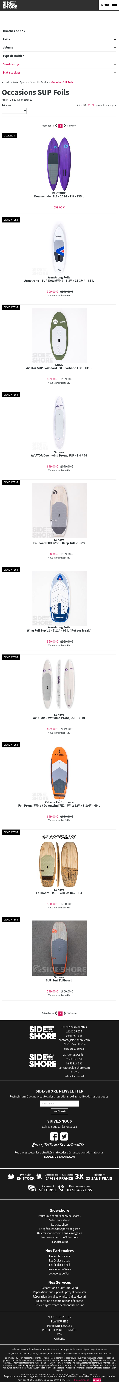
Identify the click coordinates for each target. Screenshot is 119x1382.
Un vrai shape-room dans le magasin (59, 1233)
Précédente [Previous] (49, 125)
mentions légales (59, 1326)
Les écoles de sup (59, 1260)
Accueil (6, 82)
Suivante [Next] (70, 125)
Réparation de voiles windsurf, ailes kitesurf (59, 1296)
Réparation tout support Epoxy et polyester (59, 1292)
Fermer (97, 1380)
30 (84, 105)
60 (89, 105)
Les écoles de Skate (59, 1269)
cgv (59, 1334)
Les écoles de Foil (59, 1265)
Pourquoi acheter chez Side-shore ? (59, 1216)
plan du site (59, 1321)
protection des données (59, 1330)
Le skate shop (59, 1225)
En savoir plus (81, 1379)
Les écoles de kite (59, 1256)
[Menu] (109, 5)
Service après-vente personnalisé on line (59, 1305)
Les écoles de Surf (59, 1273)
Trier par (6, 105)
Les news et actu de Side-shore (59, 1237)
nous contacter (59, 1317)
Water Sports (20, 82)
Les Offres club (60, 1242)
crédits (59, 1339)
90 (93, 105)
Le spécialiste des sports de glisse (59, 1229)
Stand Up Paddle (39, 82)
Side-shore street (59, 1220)
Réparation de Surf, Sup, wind (59, 1288)
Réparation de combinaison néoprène (59, 1301)
